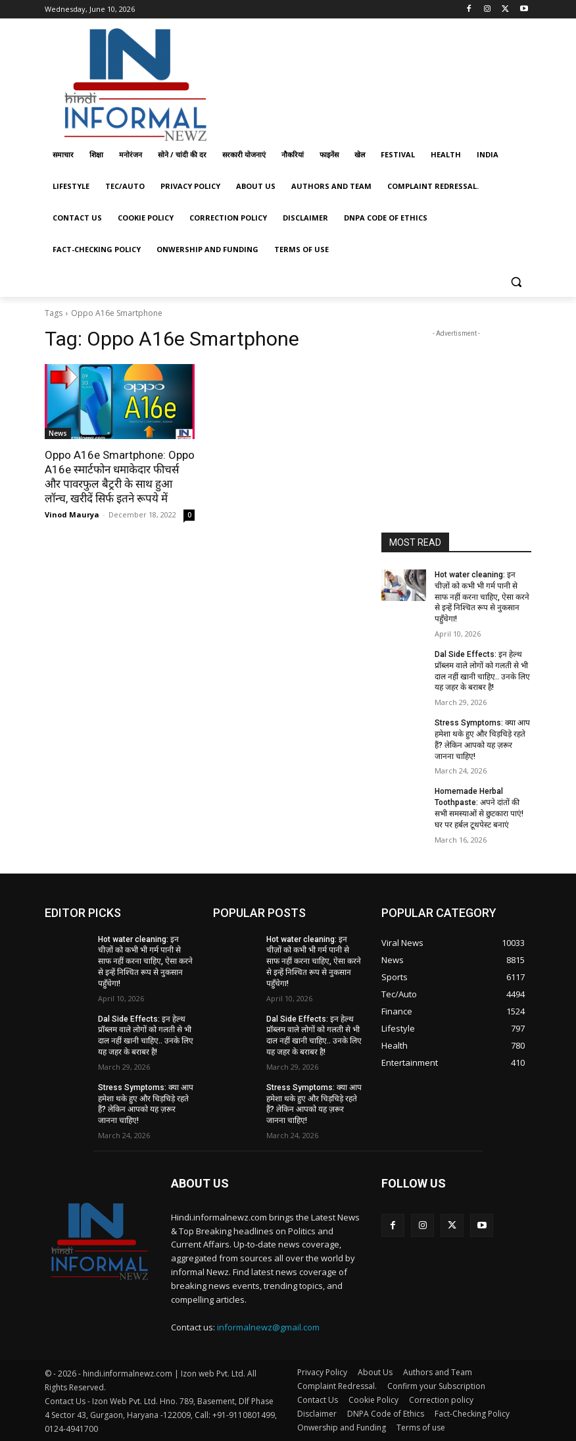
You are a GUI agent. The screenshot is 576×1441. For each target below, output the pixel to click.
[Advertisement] (377, 81)
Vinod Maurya (72, 514)
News (58, 433)
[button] (515, 281)
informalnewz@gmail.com (268, 1327)
